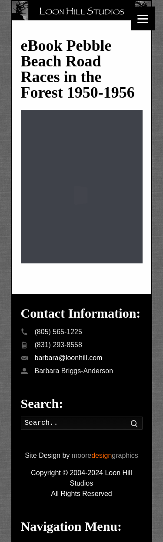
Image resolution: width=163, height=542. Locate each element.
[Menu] (143, 18)
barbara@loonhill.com (69, 351)
